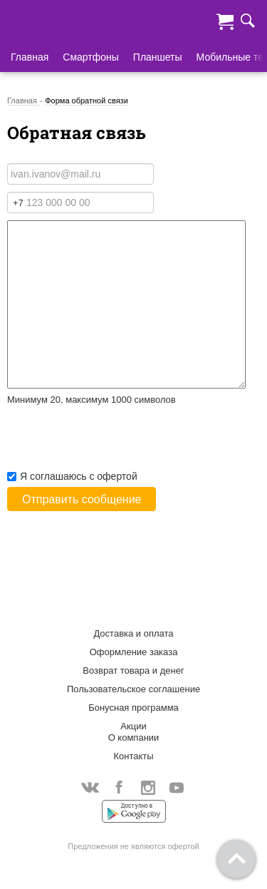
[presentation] (115, 441)
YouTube (177, 788)
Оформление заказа (134, 652)
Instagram (147, 788)
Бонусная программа (133, 707)
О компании (133, 737)
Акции (133, 726)
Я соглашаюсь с (72, 476)
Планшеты (157, 57)
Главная (29, 57)
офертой (117, 476)
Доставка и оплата (133, 633)
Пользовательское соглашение (133, 689)
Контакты (133, 756)
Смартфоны (91, 57)
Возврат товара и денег (133, 670)
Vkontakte (90, 787)
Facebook (119, 788)
